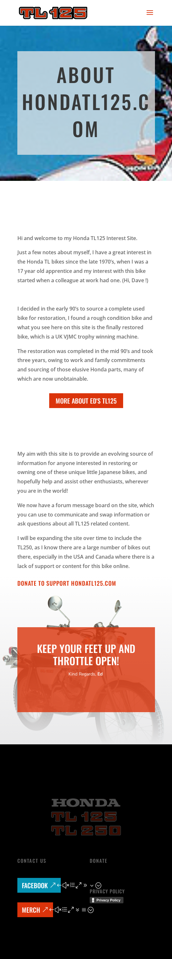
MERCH (31, 910)
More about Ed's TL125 (86, 400)
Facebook (35, 885)
